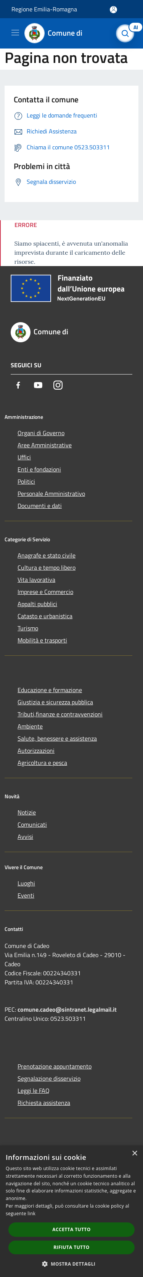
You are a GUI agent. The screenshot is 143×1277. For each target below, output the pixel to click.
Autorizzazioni (36, 750)
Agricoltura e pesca (42, 762)
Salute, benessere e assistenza (57, 738)
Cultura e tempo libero (47, 567)
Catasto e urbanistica (45, 615)
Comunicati (32, 824)
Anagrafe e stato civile (47, 555)
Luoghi (26, 883)
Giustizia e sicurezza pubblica (55, 702)
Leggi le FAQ (34, 1090)
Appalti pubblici (37, 603)
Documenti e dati (40, 505)
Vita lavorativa (36, 579)
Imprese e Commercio (45, 591)
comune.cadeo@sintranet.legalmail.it (67, 1009)
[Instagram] (58, 385)
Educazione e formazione (50, 689)
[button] (72, 1263)
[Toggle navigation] (15, 32)
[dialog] (71, 1211)
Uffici (24, 457)
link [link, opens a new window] (31, 1213)
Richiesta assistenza (44, 1102)
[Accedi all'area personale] (113, 10)
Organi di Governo (41, 432)
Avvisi (25, 836)
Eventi (26, 895)
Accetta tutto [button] (71, 1229)
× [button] (134, 1153)
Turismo (28, 628)
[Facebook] (18, 385)
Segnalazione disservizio (49, 1078)
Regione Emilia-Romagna (44, 9)
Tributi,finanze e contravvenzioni (60, 714)
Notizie (27, 812)
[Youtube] (38, 385)
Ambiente (30, 726)
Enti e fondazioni (39, 469)
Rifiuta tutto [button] (71, 1247)
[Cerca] (127, 33)
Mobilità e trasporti (42, 640)
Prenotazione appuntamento (55, 1066)
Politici (26, 481)
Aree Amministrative (45, 445)
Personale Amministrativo (51, 493)
